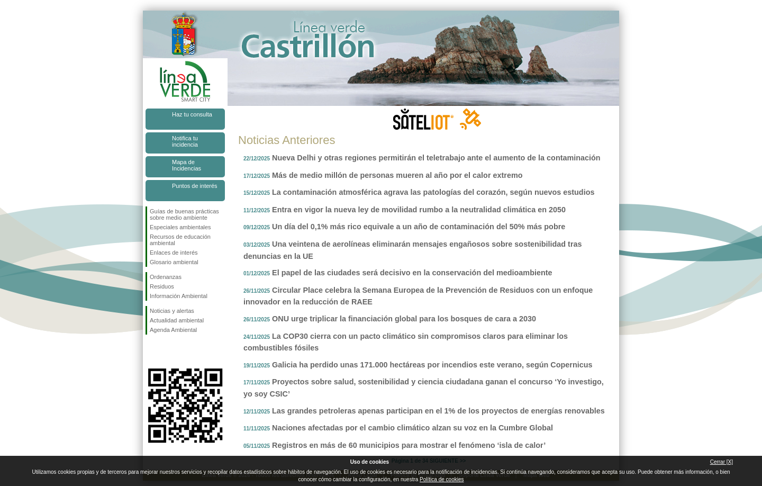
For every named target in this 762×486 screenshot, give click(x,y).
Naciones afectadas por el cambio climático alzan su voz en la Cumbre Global (412, 428)
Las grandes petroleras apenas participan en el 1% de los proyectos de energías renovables (438, 411)
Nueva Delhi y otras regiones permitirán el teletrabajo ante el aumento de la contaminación (436, 158)
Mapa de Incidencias (186, 165)
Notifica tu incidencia (185, 141)
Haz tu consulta (192, 114)
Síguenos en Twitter (169, 351)
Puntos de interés (194, 186)
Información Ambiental (178, 296)
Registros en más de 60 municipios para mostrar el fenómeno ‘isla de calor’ (409, 445)
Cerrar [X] (721, 462)
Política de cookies (442, 479)
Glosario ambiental (174, 262)
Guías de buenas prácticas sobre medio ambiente (184, 214)
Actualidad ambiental (177, 320)
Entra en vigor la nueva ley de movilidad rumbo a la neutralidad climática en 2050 (419, 209)
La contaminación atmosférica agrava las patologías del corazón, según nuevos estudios (433, 192)
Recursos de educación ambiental (180, 239)
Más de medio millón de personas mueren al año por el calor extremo (397, 175)
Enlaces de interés (174, 252)
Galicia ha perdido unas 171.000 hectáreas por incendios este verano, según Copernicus (432, 365)
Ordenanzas (166, 277)
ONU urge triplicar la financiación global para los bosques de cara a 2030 (404, 318)
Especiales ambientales (180, 227)
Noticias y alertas (172, 311)
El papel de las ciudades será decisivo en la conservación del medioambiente (412, 272)
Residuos (162, 286)
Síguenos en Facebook (152, 351)
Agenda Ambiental (173, 330)
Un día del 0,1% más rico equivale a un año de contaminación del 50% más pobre (418, 226)
